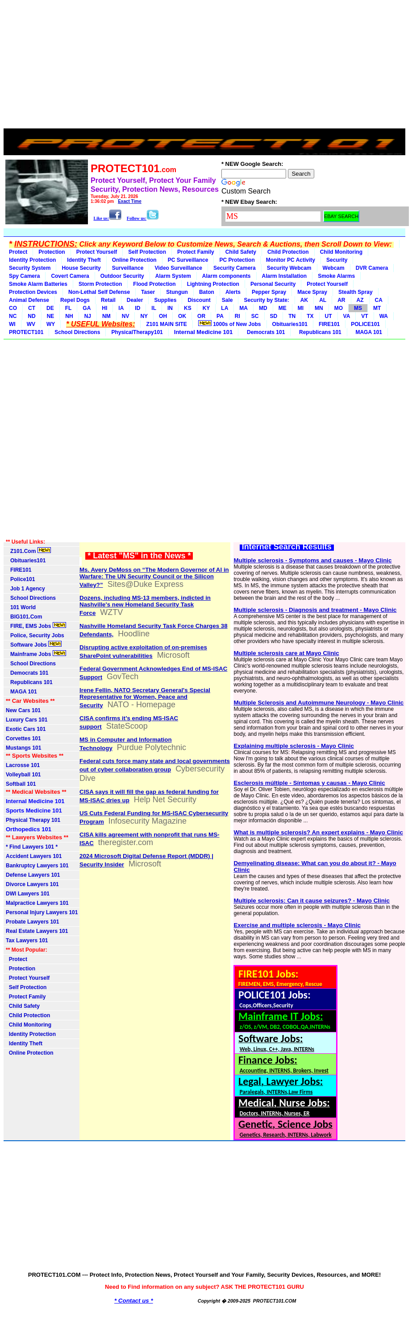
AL (322, 300)
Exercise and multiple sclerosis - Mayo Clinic (296, 925)
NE (50, 316)
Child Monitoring (341, 252)
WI (12, 324)
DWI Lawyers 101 (28, 894)
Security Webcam (289, 268)
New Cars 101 (23, 710)
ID (137, 308)
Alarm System (173, 276)
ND (31, 316)
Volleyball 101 (23, 774)
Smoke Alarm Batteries (38, 284)
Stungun (177, 292)
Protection (51, 252)
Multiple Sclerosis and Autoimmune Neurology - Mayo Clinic (318, 702)
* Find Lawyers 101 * (32, 847)
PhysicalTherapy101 (136, 332)
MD (263, 308)
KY (206, 308)
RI (237, 316)
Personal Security (272, 284)
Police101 (20, 579)
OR (201, 316)
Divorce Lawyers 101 (32, 884)
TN (291, 316)
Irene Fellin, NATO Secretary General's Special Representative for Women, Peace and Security (144, 698)
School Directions (77, 332)
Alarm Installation (284, 276)
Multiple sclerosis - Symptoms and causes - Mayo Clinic (312, 560)
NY (144, 316)
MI (301, 308)
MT (377, 308)
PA (220, 316)
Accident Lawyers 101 (34, 856)
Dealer (135, 300)
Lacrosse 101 (23, 765)
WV (31, 324)
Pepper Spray (269, 292)
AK (304, 300)
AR (341, 300)
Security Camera (234, 268)
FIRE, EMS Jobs (36, 625)
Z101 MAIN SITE (166, 324)
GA (87, 308)
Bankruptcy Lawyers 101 (37, 865)
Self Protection (147, 252)
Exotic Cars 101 (26, 729)
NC (13, 316)
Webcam (334, 268)
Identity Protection (32, 260)
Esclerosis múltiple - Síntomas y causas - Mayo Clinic (309, 783)
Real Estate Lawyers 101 (37, 931)
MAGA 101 (367, 332)
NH (69, 316)
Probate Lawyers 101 (32, 922)
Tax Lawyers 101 (27, 940)
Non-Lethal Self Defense (99, 292)
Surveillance (128, 268)
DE (50, 308)
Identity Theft (83, 260)
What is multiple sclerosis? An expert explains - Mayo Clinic (318, 832)
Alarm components (226, 276)
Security (336, 260)
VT (364, 316)
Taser (148, 292)
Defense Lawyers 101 (33, 875)
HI (104, 308)
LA (224, 308)
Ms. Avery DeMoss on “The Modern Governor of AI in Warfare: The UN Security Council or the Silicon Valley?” (154, 577)
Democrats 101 (264, 332)
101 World (21, 607)
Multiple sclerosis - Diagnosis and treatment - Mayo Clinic (314, 609)
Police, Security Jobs (36, 635)
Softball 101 (21, 784)
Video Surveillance (178, 268)
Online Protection (134, 260)
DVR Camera (372, 268)
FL (68, 308)
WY (50, 324)
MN (319, 308)
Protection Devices (33, 292)
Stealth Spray (355, 292)
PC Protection (236, 260)
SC (255, 316)
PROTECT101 (26, 332)
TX (310, 316)
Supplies (165, 300)
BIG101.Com (24, 617)
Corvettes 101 (23, 738)
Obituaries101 (290, 324)
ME (283, 308)
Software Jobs (34, 644)
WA (383, 316)
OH (163, 316)
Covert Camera (70, 276)
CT (31, 308)
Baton (206, 292)
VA (346, 316)
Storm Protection (100, 284)
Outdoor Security (122, 276)
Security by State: (266, 300)
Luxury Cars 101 (26, 720)
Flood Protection (154, 284)
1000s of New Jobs (229, 323)
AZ (360, 300)
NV (125, 316)
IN (170, 308)
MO (338, 308)
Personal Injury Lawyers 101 (42, 912)
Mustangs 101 (23, 748)
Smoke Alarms (336, 276)
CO (13, 308)
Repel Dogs (75, 300)
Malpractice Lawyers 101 (37, 903)
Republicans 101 (318, 332)
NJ (87, 316)
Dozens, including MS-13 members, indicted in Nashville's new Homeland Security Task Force (145, 605)
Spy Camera (24, 276)
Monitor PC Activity (290, 260)
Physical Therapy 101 (33, 820)
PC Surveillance (188, 260)
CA (379, 300)
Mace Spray (312, 292)
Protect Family (195, 252)
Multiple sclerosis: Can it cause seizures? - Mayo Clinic (311, 900)
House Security (81, 268)
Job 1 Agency (25, 589)
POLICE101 (365, 324)
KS (187, 308)
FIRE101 (329, 324)
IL (153, 308)
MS (358, 308)
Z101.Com (28, 550)
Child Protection (288, 252)
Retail (108, 300)
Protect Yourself (96, 252)
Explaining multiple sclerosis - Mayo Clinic (293, 745)
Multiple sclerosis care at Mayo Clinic (286, 653)
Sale (227, 300)
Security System (29, 268)
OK (182, 316)
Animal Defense (29, 300)
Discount (198, 300)
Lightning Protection (213, 284)
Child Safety (240, 252)
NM (106, 316)
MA (243, 308)
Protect (18, 252)
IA (121, 308)
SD (274, 316)
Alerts (233, 292)
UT (328, 316)
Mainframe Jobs (36, 653)
